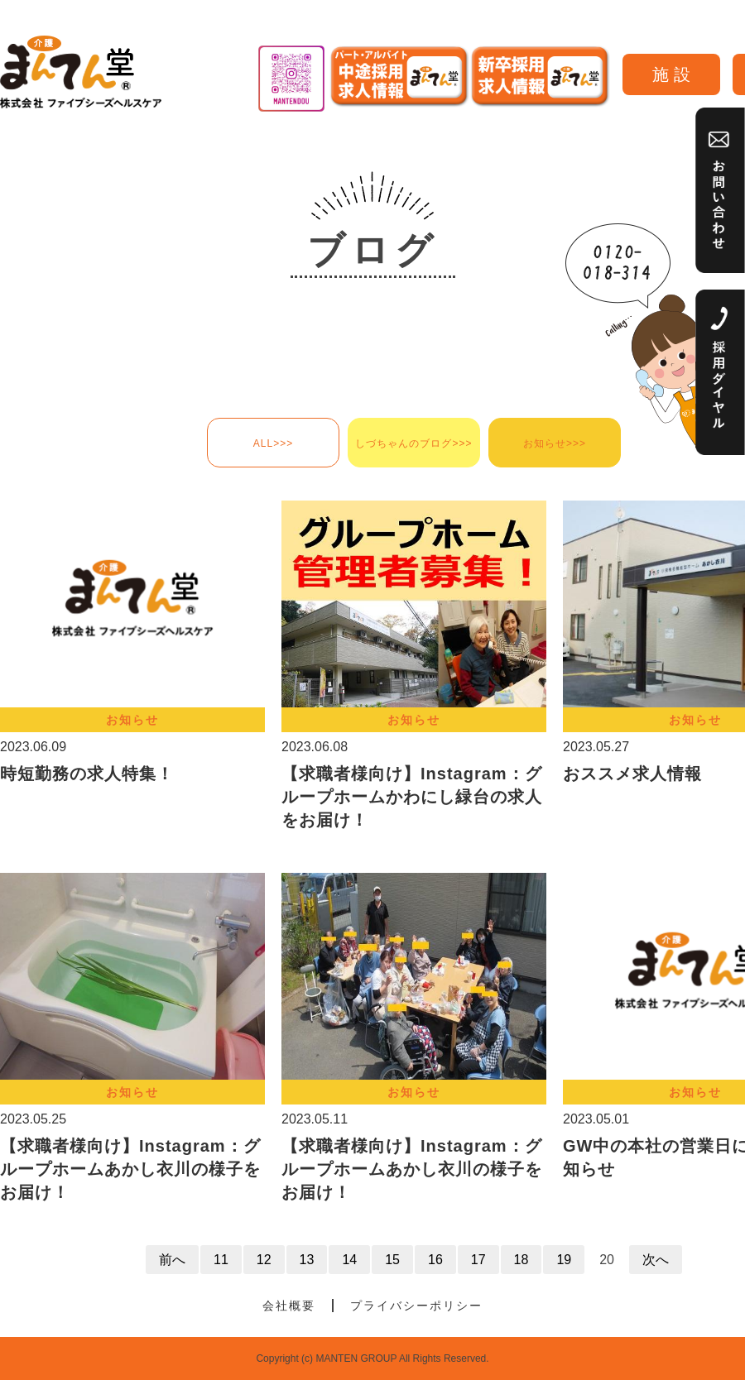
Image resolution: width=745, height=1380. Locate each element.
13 (307, 1260)
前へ (172, 1260)
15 (392, 1260)
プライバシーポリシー (416, 1305)
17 (478, 1260)
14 (349, 1260)
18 (521, 1260)
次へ (655, 1260)
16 (435, 1260)
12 (264, 1260)
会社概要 (288, 1305)
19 (563, 1260)
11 (221, 1260)
